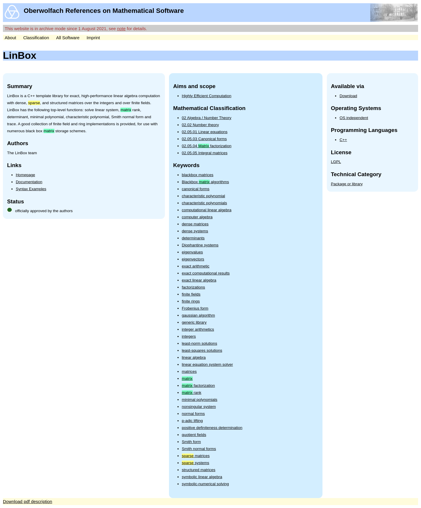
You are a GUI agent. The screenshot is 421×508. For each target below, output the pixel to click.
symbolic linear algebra (202, 477)
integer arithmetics (198, 329)
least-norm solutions (199, 343)
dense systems (195, 231)
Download (348, 96)
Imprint (93, 37)
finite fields (191, 294)
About (10, 37)
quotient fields (194, 435)
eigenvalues (192, 252)
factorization (198, 385)
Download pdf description (27, 501)
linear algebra (194, 357)
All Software (68, 37)
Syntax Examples (31, 189)
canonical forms (196, 189)
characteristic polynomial (203, 196)
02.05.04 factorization (207, 146)
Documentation (29, 182)
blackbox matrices (197, 175)
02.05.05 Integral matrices (204, 153)
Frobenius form (195, 308)
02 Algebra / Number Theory (206, 118)
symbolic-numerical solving (205, 484)
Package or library (347, 184)
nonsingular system (199, 406)
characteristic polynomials (204, 203)
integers (189, 336)
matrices (189, 371)
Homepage (25, 175)
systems (195, 463)
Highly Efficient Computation (206, 96)
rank (191, 392)
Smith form (191, 442)
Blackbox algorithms (205, 182)
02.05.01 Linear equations (204, 132)
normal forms (193, 413)
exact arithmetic (196, 266)
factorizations (193, 287)
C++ (343, 140)
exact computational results (206, 273)
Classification (36, 37)
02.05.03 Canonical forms (204, 139)
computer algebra (197, 217)
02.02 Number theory (200, 125)
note (121, 28)
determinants (193, 238)
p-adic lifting (192, 420)
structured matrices (198, 470)
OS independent (353, 118)
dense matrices (195, 224)
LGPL (336, 161)
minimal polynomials (200, 399)
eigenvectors (193, 259)
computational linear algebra (207, 210)
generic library (194, 322)
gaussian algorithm (198, 315)
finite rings (191, 301)
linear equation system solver (207, 364)
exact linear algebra (199, 280)
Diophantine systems (200, 245)
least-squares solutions (202, 350)
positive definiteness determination (212, 427)
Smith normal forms (199, 449)
